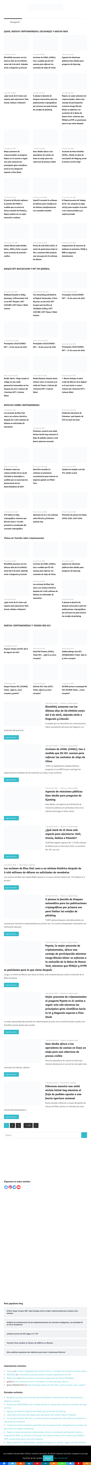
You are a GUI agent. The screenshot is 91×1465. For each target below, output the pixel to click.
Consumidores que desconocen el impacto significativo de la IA (44, 1374)
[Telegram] (70, 1463)
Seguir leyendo (10, 737)
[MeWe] (45, 1463)
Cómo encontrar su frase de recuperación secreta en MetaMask (47, 1378)
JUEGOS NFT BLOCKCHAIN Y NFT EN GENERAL (27, 268)
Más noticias (23, 865)
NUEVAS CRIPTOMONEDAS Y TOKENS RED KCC (27, 625)
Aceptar (48, 1458)
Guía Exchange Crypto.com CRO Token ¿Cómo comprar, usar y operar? (57, 1384)
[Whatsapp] (62, 1463)
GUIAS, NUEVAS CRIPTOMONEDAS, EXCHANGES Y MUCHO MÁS (36, 31)
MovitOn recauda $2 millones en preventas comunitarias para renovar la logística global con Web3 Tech (45, 476)
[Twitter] (12, 1463)
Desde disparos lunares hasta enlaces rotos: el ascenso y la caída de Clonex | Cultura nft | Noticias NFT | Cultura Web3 (45, 385)
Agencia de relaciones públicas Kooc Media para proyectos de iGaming (73, 61)
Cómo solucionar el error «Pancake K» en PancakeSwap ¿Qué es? (41, 1381)
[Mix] (54, 1463)
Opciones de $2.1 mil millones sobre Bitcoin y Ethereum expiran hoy (45, 518)
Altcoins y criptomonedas (69, 703)
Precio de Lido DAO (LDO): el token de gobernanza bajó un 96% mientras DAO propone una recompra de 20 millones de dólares (45, 252)
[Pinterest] (37, 1463)
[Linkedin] (29, 1463)
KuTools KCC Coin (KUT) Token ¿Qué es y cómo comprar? (43, 690)
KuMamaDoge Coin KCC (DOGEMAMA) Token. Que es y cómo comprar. (74, 655)
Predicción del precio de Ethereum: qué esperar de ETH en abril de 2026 (72, 416)
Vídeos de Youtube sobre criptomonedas (24, 538)
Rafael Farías (12, 1378)
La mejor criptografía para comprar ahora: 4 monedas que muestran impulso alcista (51, 1371)
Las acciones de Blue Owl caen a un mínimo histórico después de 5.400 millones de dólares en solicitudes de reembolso (16, 420)
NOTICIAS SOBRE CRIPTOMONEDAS (22, 405)
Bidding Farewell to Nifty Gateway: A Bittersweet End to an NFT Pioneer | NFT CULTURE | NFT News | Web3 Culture (16, 301)
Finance (10, 1371)
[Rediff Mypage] (78, 1463)
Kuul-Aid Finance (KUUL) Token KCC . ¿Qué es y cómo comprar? (44, 655)
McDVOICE (11, 1374)
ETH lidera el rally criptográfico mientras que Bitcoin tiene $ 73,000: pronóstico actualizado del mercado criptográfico (15, 522)
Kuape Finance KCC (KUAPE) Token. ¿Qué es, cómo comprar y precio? (16, 690)
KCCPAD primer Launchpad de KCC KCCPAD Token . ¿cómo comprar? (74, 690)
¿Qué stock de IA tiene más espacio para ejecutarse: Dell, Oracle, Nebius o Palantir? (16, 99)
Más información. (61, 1458)
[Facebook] (4, 1463)
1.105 (28, 1125)
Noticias (32, 865)
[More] (87, 1463)
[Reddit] (21, 1463)
